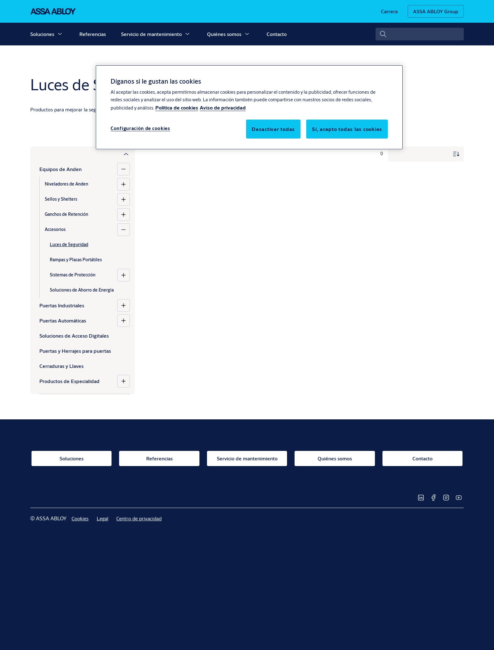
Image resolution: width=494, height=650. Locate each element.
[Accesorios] (123, 229)
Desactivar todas (273, 129)
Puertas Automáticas (62, 320)
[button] (60, 34)
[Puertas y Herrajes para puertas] (84, 350)
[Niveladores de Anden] (123, 184)
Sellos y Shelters (61, 199)
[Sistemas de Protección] (123, 275)
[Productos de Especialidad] (123, 381)
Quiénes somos (224, 34)
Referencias (92, 34)
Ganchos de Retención (66, 214)
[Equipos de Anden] (123, 169)
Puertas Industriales (61, 305)
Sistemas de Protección (72, 275)
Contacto (277, 34)
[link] (389, 11)
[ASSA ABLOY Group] (436, 11)
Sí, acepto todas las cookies (347, 129)
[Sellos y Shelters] (123, 199)
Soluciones (42, 34)
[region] (249, 107)
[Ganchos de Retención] (123, 214)
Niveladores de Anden (66, 184)
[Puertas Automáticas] (123, 320)
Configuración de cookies (140, 128)
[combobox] (420, 34)
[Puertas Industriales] (123, 305)
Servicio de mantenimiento (151, 34)
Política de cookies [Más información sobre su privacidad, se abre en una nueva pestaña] (176, 107)
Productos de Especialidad (69, 381)
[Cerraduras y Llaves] (84, 366)
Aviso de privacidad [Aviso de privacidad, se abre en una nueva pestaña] (223, 107)
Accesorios (55, 229)
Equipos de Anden (60, 169)
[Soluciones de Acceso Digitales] (84, 335)
